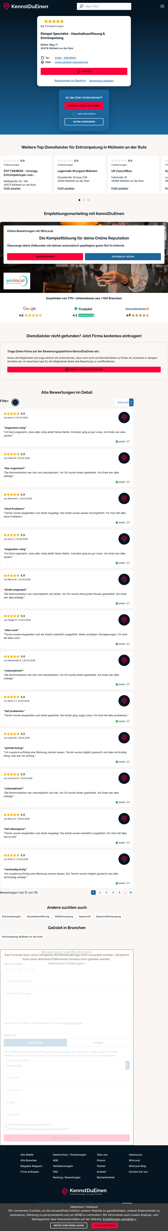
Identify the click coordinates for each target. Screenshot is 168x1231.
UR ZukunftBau (121, 171)
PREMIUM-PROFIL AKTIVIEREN (84, 105)
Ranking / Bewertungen (66, 1177)
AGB (55, 1160)
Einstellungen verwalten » (119, 1219)
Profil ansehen (26, 188)
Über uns (102, 1154)
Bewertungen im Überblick (70, 80)
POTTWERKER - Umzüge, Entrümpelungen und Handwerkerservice (21, 175)
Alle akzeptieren (104, 1225)
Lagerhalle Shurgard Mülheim (77, 171)
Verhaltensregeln (63, 1165)
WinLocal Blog (137, 1165)
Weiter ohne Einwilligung (68, 1225)
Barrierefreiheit (106, 1177)
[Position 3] (89, 200)
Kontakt (101, 1171)
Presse (101, 1160)
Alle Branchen (28, 1160)
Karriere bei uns (138, 1171)
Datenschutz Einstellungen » (66, 963)
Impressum (135, 1154)
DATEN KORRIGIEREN (84, 121)
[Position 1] (79, 200)
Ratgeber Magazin (31, 1165)
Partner (101, 1165)
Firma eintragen (29, 1171)
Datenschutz (60, 1154)
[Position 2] (84, 200)
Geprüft (122, 442)
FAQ (55, 1171)
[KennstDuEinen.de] (26, 6)
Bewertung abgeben (101, 80)
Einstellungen (78, 1154)
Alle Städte (27, 1154)
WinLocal (134, 1160)
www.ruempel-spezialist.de (71, 62)
